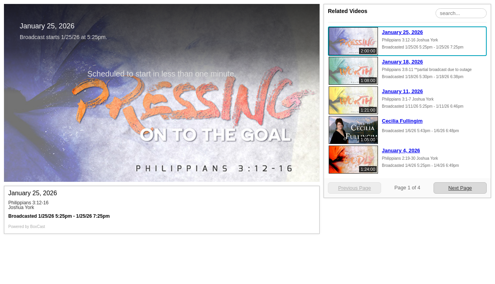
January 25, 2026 (402, 32)
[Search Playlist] (461, 13)
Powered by (26, 226)
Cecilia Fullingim (402, 121)
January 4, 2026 (401, 150)
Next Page (460, 188)
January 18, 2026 (402, 62)
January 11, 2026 (402, 91)
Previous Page (354, 188)
